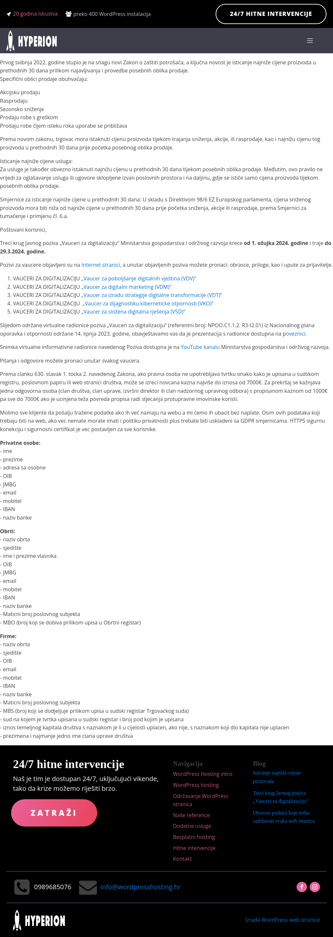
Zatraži (54, 812)
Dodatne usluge (192, 825)
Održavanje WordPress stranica (200, 800)
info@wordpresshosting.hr (140, 886)
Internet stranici (100, 264)
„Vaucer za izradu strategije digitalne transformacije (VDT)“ (151, 295)
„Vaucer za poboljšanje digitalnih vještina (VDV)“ (138, 278)
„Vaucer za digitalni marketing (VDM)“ (126, 286)
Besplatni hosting (194, 837)
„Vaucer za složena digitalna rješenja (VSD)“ (133, 311)
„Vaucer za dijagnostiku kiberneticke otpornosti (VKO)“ (148, 303)
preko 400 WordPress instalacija (112, 14)
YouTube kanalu (201, 347)
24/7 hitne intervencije (271, 14)
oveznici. (296, 333)
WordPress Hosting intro (202, 773)
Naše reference (191, 815)
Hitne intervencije (194, 848)
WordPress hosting (196, 785)
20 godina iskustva (35, 13)
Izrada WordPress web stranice (282, 919)
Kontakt (182, 858)
